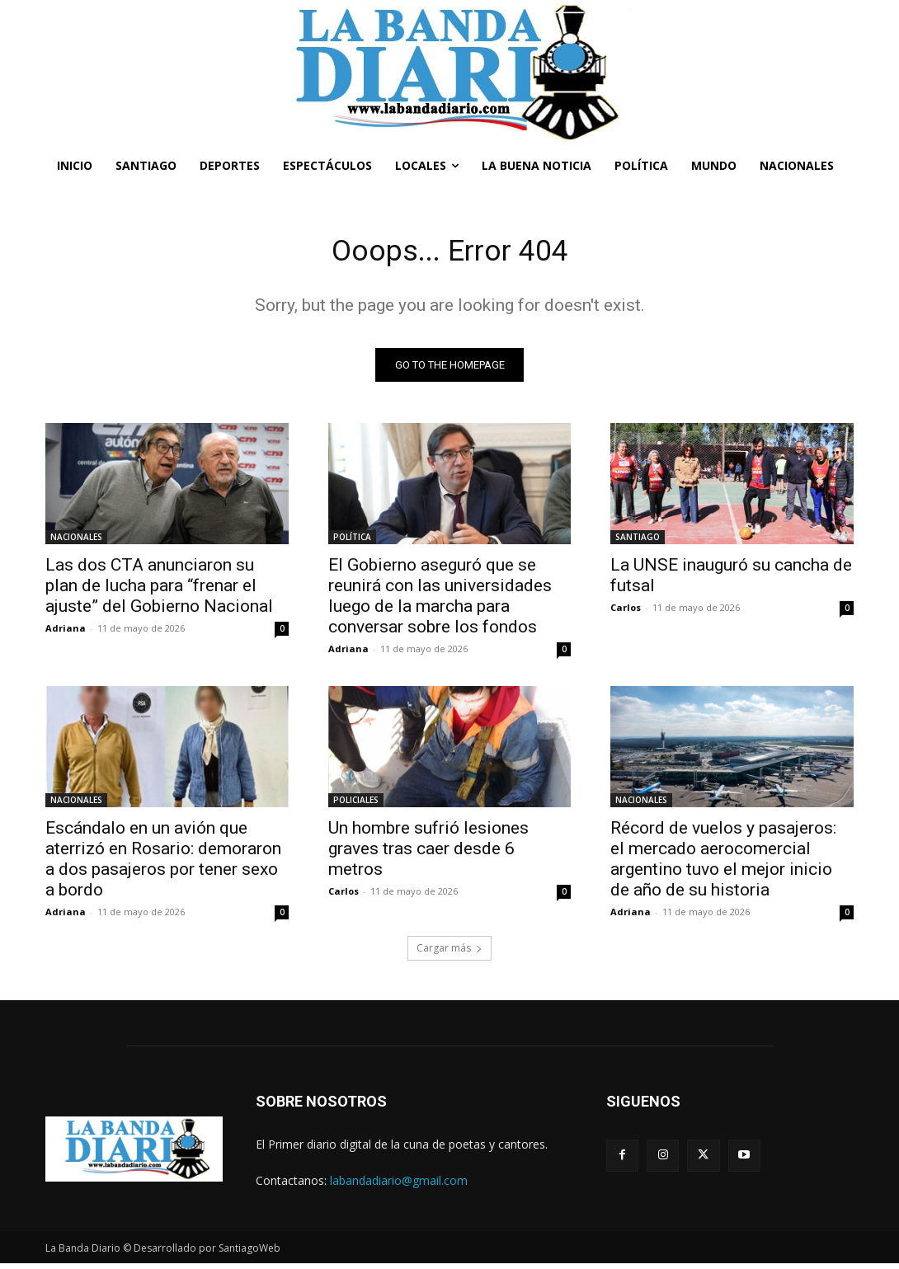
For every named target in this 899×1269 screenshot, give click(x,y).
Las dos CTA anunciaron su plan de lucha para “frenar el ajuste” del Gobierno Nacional (159, 590)
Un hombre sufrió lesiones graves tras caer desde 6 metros (428, 854)
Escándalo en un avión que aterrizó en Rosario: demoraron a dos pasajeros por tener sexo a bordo (163, 864)
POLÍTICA (352, 542)
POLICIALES (356, 805)
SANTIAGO (637, 542)
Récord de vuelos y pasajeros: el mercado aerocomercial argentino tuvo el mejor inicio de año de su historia (723, 864)
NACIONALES (76, 542)
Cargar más (449, 954)
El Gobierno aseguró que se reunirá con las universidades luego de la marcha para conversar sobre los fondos (440, 601)
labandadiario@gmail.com (399, 1185)
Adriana (65, 633)
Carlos (625, 612)
